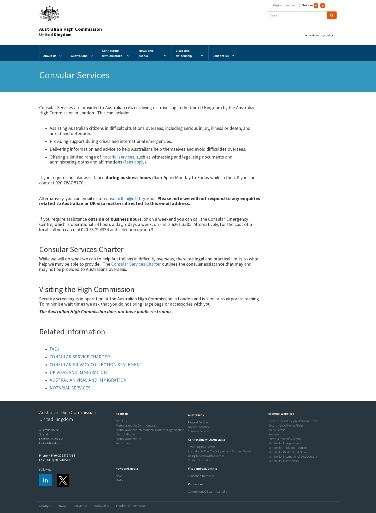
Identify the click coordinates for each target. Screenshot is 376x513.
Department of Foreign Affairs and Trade (293, 421)
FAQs (55, 349)
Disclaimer (80, 505)
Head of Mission (125, 434)
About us (121, 421)
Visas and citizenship (201, 476)
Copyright (45, 505)
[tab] (150, 414)
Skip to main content (284, 5)
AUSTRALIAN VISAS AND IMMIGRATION (88, 380)
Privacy (61, 505)
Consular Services (198, 431)
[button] (120, 414)
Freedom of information (131, 505)
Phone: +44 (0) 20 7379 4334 (57, 455)
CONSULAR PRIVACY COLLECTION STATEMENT (96, 365)
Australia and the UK (129, 439)
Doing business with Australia (206, 456)
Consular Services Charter (136, 264)
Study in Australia (199, 460)
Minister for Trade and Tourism (287, 448)
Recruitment (124, 443)
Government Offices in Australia (207, 491)
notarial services (118, 157)
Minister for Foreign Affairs (284, 443)
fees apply (134, 162)
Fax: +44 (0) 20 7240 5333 (55, 460)
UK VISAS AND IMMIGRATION (78, 372)
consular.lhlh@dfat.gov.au (129, 198)
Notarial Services (198, 427)
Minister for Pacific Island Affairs (287, 452)
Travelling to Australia (201, 447)
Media (119, 480)
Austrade (273, 434)
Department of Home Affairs (285, 425)
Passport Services (198, 422)
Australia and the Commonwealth (137, 425)
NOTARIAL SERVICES (70, 388)
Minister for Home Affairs (283, 461)
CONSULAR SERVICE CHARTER (80, 357)
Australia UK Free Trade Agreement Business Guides (219, 451)
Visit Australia (276, 430)
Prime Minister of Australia (284, 439)
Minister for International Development (292, 456)
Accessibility (101, 505)
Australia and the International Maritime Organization (150, 430)
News (119, 476)
